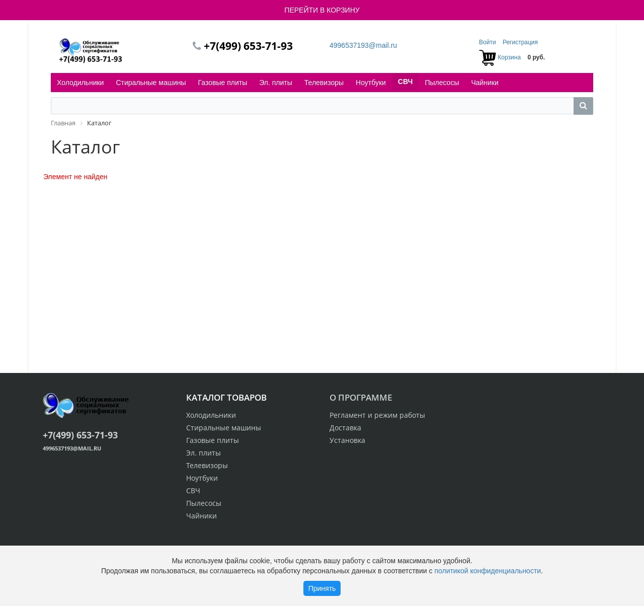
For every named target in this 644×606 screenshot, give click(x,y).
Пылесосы (442, 83)
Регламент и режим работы (377, 415)
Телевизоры (324, 83)
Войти (488, 42)
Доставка (345, 427)
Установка (347, 440)
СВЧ (405, 82)
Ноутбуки (371, 83)
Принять (322, 588)
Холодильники (80, 83)
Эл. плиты (275, 83)
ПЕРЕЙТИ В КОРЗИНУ (321, 10)
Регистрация (520, 42)
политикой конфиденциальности (487, 571)
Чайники (484, 83)
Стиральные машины (151, 83)
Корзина (509, 57)
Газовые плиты (223, 83)
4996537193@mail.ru (363, 45)
